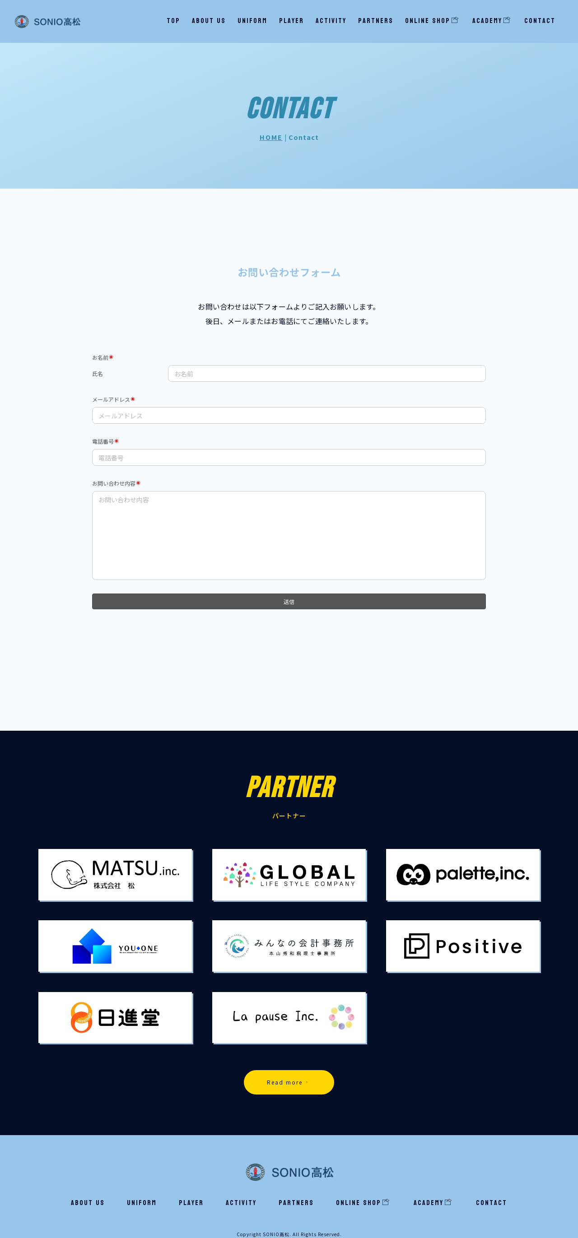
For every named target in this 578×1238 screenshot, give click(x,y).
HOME (271, 137)
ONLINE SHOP (432, 20)
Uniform (252, 20)
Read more (288, 1082)
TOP (173, 20)
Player (291, 20)
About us (209, 20)
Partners (375, 20)
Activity (331, 20)
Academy (491, 20)
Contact (539, 20)
